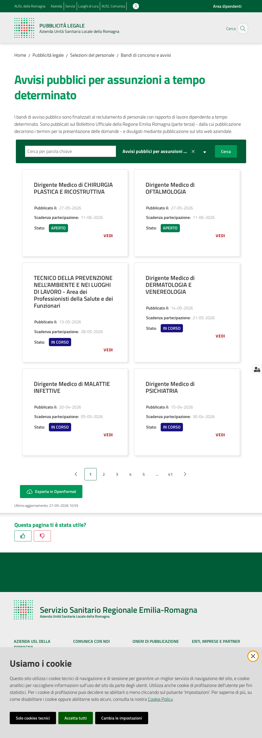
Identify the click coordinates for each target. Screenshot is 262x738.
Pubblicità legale (48, 55)
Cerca (226, 151)
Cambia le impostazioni (121, 718)
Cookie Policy (160, 699)
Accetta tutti (75, 718)
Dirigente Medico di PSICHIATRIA (170, 387)
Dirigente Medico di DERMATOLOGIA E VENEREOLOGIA (170, 284)
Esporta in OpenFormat (51, 491)
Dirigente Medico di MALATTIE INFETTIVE (72, 387)
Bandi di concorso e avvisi (146, 55)
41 (170, 474)
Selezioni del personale (92, 55)
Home (20, 55)
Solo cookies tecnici (33, 718)
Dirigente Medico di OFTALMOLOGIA (170, 188)
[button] (241, 28)
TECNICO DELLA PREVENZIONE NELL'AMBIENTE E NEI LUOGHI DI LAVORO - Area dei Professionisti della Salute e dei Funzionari (73, 291)
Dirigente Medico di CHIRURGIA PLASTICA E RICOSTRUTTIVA (73, 188)
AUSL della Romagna (29, 6)
